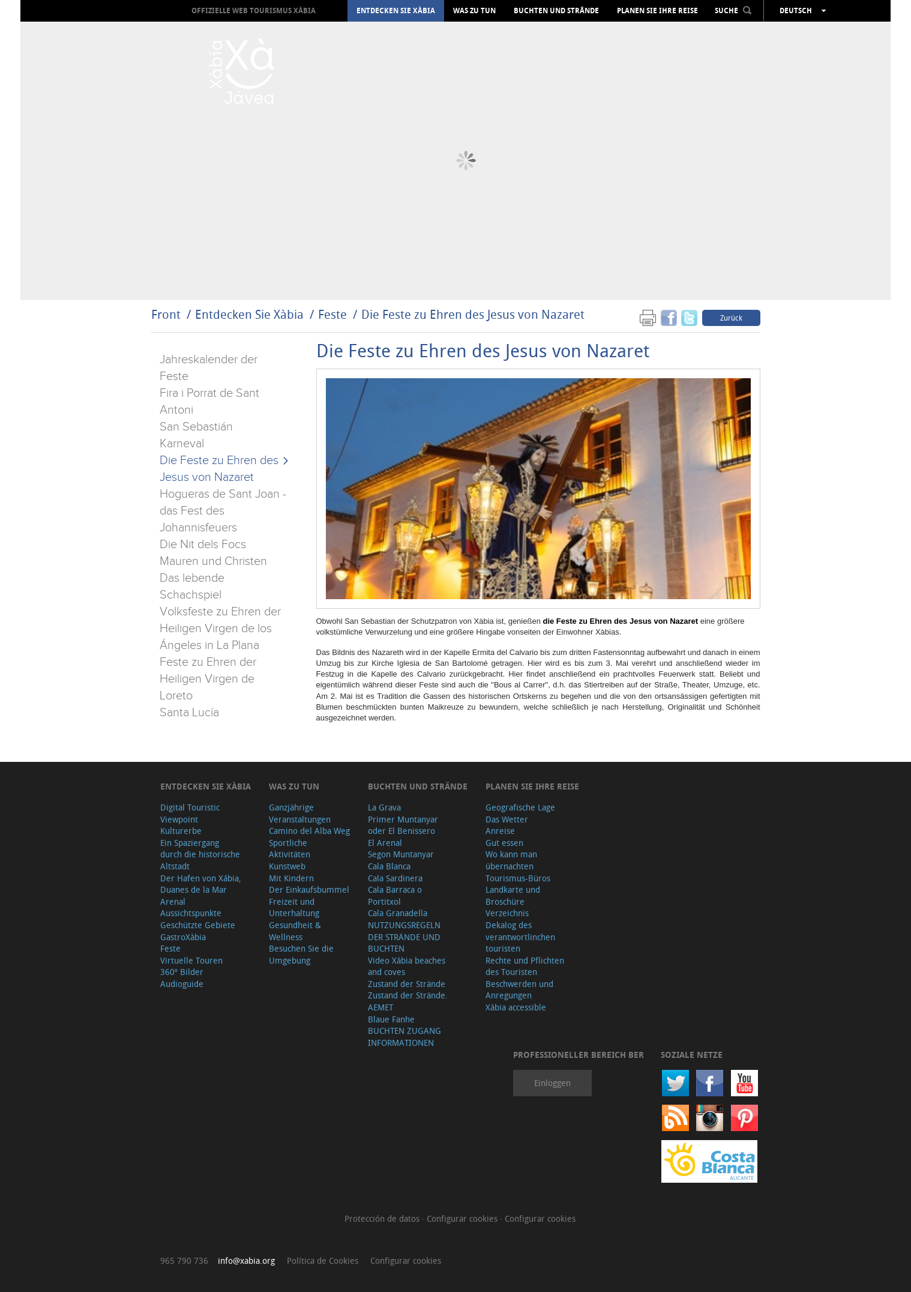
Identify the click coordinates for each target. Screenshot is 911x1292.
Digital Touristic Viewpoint (190, 813)
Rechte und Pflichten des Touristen (525, 966)
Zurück (731, 317)
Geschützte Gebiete (197, 925)
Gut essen (504, 842)
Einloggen (552, 1082)
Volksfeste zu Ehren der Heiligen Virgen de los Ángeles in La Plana (220, 629)
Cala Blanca (389, 866)
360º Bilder (181, 971)
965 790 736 (184, 1260)
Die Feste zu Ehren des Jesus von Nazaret (473, 314)
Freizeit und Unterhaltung (294, 907)
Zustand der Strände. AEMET (408, 1001)
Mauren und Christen (213, 561)
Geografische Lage (520, 807)
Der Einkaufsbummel (309, 889)
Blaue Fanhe (391, 1019)
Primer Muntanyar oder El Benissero (403, 825)
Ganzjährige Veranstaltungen (300, 813)
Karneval (182, 443)
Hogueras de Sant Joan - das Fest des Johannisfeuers (223, 511)
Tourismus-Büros (518, 878)
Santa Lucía (189, 712)
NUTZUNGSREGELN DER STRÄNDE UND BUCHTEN (404, 936)
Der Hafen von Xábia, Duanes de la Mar (200, 884)
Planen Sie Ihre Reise (657, 10)
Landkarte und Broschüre (513, 895)
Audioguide (181, 983)
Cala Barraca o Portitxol (395, 895)
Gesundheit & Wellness (295, 931)
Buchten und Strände (556, 10)
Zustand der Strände (406, 983)
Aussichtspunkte (190, 913)
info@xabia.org (246, 1260)
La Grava (384, 807)
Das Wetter (507, 819)
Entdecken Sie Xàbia (395, 10)
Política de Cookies (322, 1260)
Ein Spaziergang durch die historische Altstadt (200, 854)
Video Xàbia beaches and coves (406, 966)
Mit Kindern (291, 878)
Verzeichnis (507, 913)
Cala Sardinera (395, 878)
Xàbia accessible (516, 1007)
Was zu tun (474, 10)
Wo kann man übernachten (511, 860)
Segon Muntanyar (401, 854)
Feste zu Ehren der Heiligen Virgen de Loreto (208, 679)
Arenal (172, 901)
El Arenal (385, 842)
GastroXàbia (183, 937)
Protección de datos (383, 1218)
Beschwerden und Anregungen (519, 989)
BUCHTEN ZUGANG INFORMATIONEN (404, 1036)
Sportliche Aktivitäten (289, 848)
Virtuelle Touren (191, 960)
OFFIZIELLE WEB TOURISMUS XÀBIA (253, 10)
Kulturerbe (181, 830)
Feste (332, 314)
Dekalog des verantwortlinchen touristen (520, 936)
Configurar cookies (463, 1218)
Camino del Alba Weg (309, 830)
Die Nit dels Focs (203, 544)
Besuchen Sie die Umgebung (301, 954)
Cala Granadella (397, 913)
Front (166, 314)
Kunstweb (287, 866)
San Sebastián (196, 427)
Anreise (500, 830)
